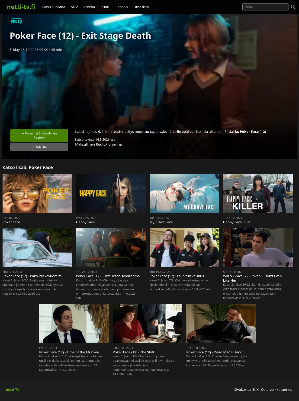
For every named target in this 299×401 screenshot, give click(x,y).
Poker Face (41, 167)
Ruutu (106, 6)
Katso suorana (53, 6)
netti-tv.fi (21, 7)
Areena (89, 6)
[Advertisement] (149, 88)
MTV (74, 6)
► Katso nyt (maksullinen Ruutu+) (39, 135)
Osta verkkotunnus (276, 389)
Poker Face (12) (253, 131)
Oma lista (141, 6)
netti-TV (12, 389)
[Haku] (293, 7)
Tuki (256, 389)
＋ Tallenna (39, 146)
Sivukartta (242, 389)
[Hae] (265, 6)
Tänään (122, 6)
